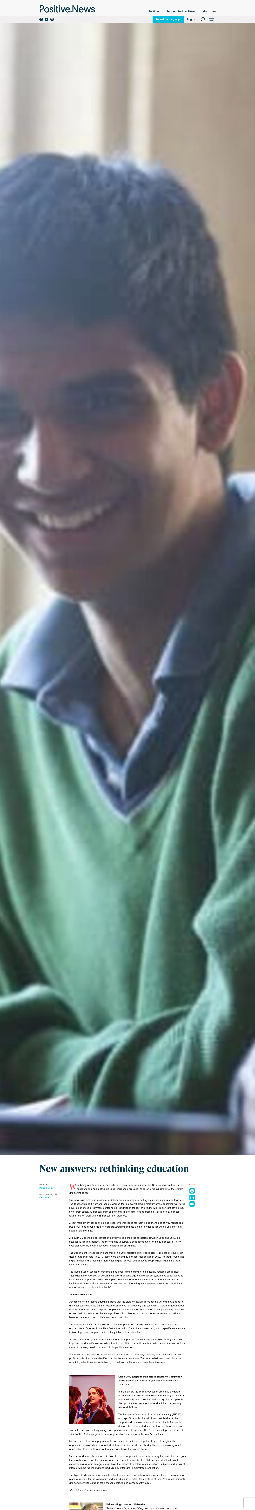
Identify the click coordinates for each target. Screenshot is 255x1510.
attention (92, 1275)
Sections (154, 11)
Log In (191, 19)
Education (44, 1197)
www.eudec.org (98, 1490)
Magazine (209, 11)
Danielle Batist (46, 1188)
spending (89, 1237)
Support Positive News (181, 11)
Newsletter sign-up (168, 19)
